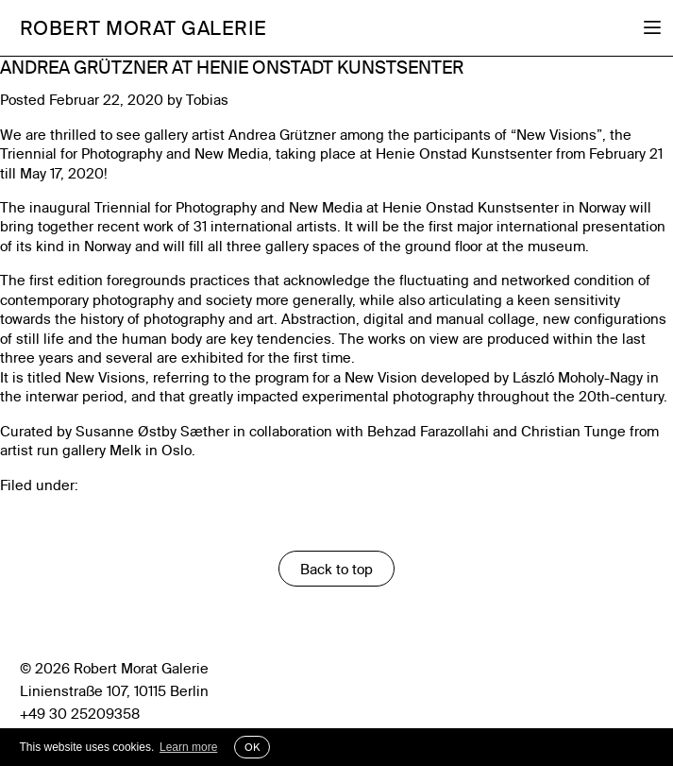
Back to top (336, 569)
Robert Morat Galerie (143, 27)
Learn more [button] (188, 747)
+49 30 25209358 (80, 714)
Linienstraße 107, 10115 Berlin (114, 691)
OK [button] (252, 747)
